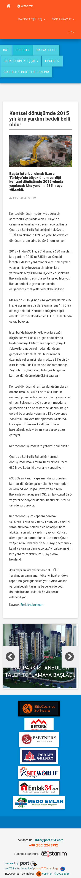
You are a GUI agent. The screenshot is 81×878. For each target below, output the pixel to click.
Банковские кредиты (21, 61)
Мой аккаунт (63, 19)
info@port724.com (49, 840)
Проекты (52, 61)
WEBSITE (25, 6)
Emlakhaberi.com (32, 605)
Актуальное (46, 50)
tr (71, 32)
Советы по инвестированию (26, 72)
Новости (23, 50)
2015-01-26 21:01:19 (22, 197)
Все (6, 50)
